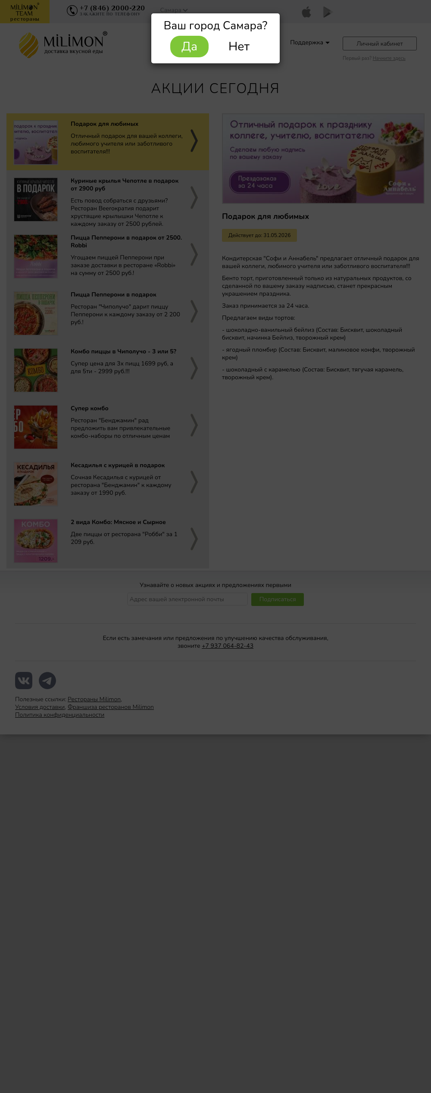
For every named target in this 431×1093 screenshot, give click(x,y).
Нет (239, 46)
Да (189, 46)
